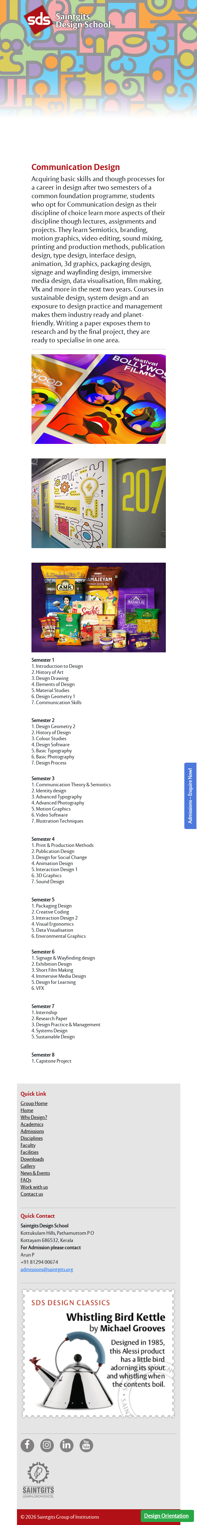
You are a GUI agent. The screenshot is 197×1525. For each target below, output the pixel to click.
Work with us (34, 1187)
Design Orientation (166, 1516)
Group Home (34, 1103)
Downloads (32, 1159)
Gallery (28, 1166)
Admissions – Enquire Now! (190, 796)
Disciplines (32, 1138)
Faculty (28, 1145)
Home (27, 1110)
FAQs (26, 1180)
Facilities (29, 1152)
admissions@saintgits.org (47, 1269)
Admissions (32, 1131)
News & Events (35, 1173)
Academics (32, 1124)
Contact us (32, 1194)
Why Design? (34, 1117)
